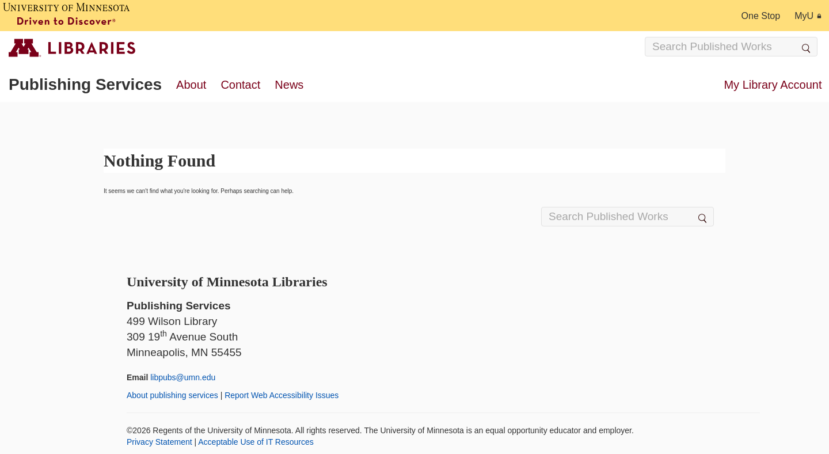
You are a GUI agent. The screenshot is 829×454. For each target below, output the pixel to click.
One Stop (761, 16)
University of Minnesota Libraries (227, 281)
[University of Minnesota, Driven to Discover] (66, 15)
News (289, 84)
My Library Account (773, 84)
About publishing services (172, 395)
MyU (808, 16)
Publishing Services (85, 84)
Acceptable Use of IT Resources (256, 442)
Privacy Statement (159, 442)
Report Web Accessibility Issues (282, 395)
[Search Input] (731, 46)
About (191, 84)
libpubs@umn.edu (182, 377)
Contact (240, 84)
